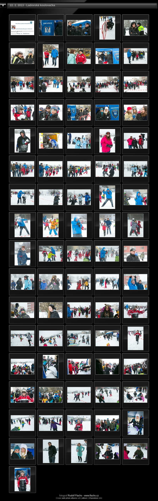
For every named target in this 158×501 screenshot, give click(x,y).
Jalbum (84, 498)
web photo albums (69, 498)
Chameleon (93, 498)
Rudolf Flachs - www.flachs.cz (83, 495)
